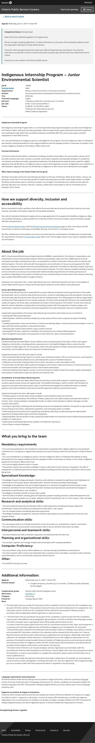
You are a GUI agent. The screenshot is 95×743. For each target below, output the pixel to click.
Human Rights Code (32, 237)
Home (4, 730)
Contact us (54, 730)
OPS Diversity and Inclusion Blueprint (46, 226)
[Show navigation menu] (87, 9)
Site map (66, 730)
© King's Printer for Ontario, (16, 735)
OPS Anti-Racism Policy (17, 226)
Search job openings (69, 9)
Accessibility (15, 730)
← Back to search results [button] (13, 16)
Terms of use (40, 730)
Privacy (28, 730)
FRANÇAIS (88, 2)
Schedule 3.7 (30, 594)
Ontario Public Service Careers (20, 9)
